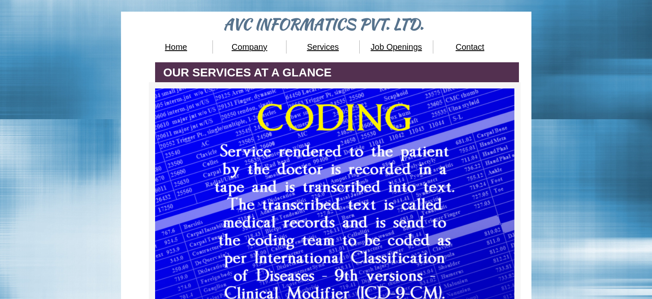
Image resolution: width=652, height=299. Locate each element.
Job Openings (396, 46)
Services (323, 46)
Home (176, 46)
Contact (470, 46)
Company (249, 46)
